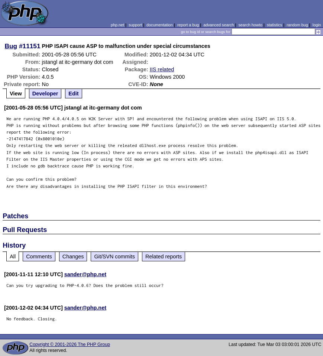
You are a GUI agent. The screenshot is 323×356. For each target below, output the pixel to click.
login (317, 25)
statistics (274, 25)
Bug (11, 46)
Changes (73, 256)
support (135, 25)
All (13, 256)
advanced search (218, 25)
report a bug (188, 25)
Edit (73, 94)
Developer (45, 94)
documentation (159, 25)
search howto (250, 25)
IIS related (162, 69)
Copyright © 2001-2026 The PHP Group (69, 344)
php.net (117, 25)
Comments (39, 256)
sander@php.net (85, 274)
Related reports (163, 256)
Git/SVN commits (114, 256)
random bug (297, 25)
